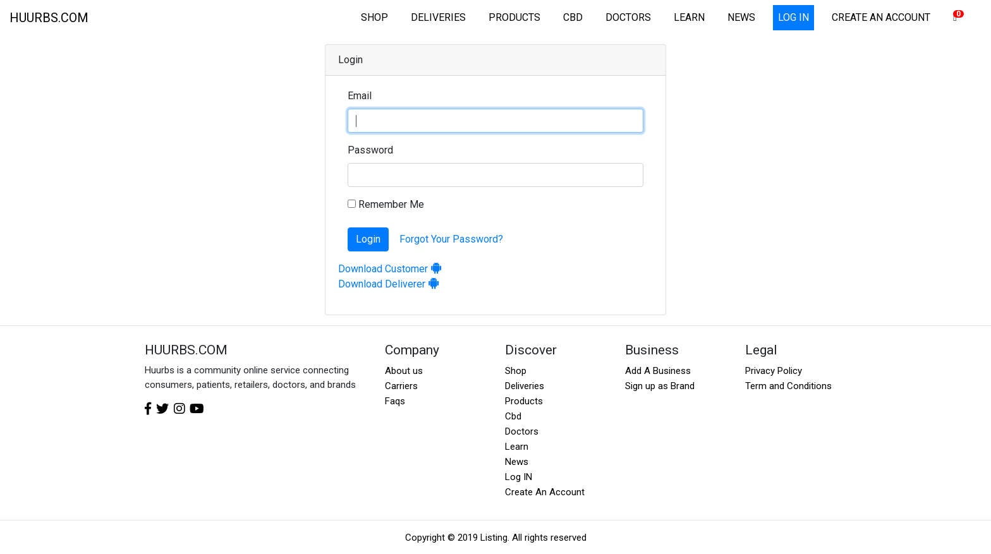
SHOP (374, 17)
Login (368, 239)
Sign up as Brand (660, 386)
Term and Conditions (788, 386)
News (516, 461)
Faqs (395, 401)
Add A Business (658, 370)
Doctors (521, 431)
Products (524, 401)
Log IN (518, 477)
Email (360, 96)
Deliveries (524, 386)
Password (370, 150)
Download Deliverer (389, 284)
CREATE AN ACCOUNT (881, 17)
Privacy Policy (773, 370)
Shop (515, 370)
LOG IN (793, 17)
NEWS (741, 17)
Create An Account (545, 492)
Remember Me (386, 204)
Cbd (513, 416)
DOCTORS (628, 17)
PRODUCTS (514, 17)
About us (404, 370)
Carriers (401, 386)
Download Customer (390, 269)
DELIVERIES (438, 17)
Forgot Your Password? (451, 239)
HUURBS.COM (48, 17)
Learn (516, 446)
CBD (573, 17)
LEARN (689, 17)
